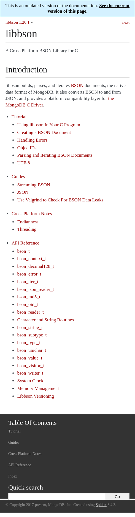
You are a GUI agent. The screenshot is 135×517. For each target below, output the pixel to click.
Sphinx (101, 505)
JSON (22, 192)
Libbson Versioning (35, 396)
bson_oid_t (27, 304)
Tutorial (19, 116)
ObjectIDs (26, 147)
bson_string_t (30, 327)
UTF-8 (23, 162)
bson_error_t (29, 274)
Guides (18, 176)
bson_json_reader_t (35, 289)
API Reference (25, 243)
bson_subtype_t (32, 335)
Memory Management (38, 388)
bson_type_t (28, 342)
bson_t (23, 251)
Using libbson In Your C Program (48, 124)
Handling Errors (32, 140)
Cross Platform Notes (32, 213)
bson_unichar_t (31, 350)
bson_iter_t (27, 281)
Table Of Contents (32, 422)
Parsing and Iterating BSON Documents (54, 155)
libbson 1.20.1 (17, 22)
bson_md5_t (28, 296)
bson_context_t (31, 258)
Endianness (27, 221)
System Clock (30, 380)
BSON (77, 85)
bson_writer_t (30, 373)
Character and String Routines (45, 319)
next (125, 22)
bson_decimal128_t (35, 266)
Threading (26, 229)
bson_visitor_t (30, 365)
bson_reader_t (30, 312)
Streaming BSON (33, 184)
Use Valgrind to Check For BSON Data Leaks (60, 200)
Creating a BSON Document (44, 132)
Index (12, 476)
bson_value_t (29, 358)
